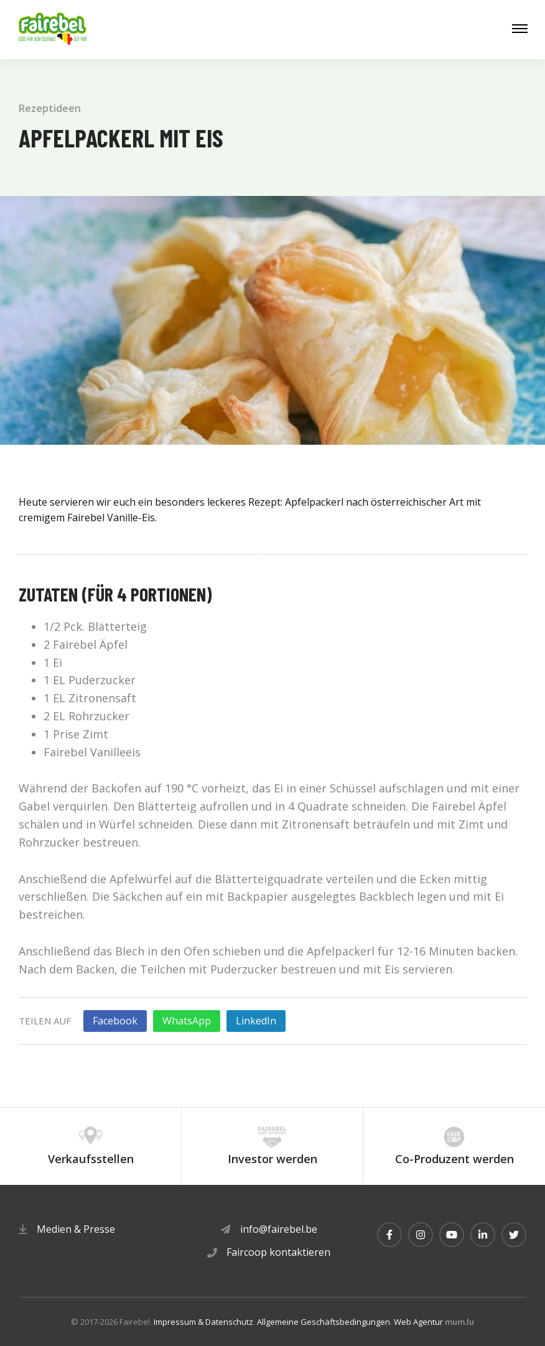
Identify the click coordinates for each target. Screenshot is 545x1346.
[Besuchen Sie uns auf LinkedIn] (482, 1234)
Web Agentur (418, 1321)
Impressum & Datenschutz (203, 1321)
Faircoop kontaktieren (278, 1252)
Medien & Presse (76, 1229)
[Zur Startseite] (53, 29)
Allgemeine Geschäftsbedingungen (323, 1321)
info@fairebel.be (278, 1229)
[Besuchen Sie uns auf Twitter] (513, 1234)
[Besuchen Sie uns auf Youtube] (451, 1234)
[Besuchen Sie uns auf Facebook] (389, 1234)
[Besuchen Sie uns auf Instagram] (420, 1234)
